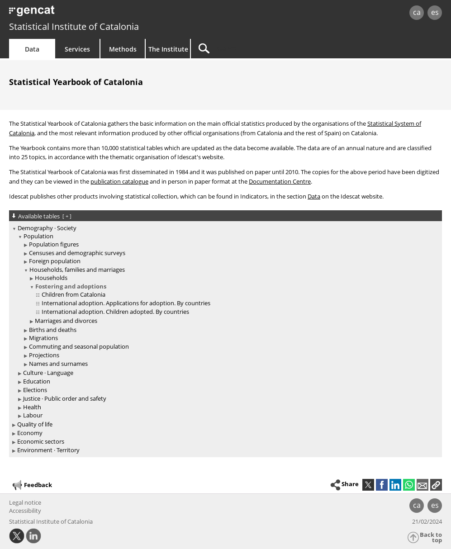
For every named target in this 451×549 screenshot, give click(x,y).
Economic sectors (40, 441)
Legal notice (25, 502)
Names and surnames (58, 364)
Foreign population (55, 261)
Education (36, 381)
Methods (123, 49)
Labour (33, 415)
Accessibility (25, 510)
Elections (35, 390)
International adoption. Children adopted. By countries (115, 312)
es (435, 12)
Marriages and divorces (66, 321)
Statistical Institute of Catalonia (74, 26)
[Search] (268, 48)
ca (417, 12)
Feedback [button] (31, 485)
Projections (44, 355)
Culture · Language (48, 373)
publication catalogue (119, 181)
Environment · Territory (48, 450)
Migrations (43, 338)
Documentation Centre (280, 181)
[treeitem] (224, 322)
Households (51, 278)
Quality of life (34, 424)
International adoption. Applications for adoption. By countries (126, 303)
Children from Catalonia (73, 294)
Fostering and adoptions (70, 286)
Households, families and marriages (77, 269)
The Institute (168, 49)
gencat (95, 13)
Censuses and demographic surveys (77, 253)
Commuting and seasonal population (79, 346)
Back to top (431, 537)
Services (77, 49)
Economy (30, 433)
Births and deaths (52, 330)
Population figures (54, 244)
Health (32, 407)
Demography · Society (47, 228)
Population (38, 236)
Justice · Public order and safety (64, 398)
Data (32, 49)
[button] (436, 485)
